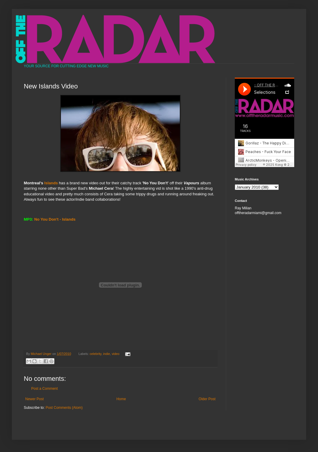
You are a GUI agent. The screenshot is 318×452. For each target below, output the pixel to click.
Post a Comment (44, 388)
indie (106, 354)
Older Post (207, 399)
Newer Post (34, 399)
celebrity (95, 354)
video (115, 354)
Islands (51, 183)
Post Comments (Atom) (64, 408)
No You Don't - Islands (54, 219)
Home (121, 399)
